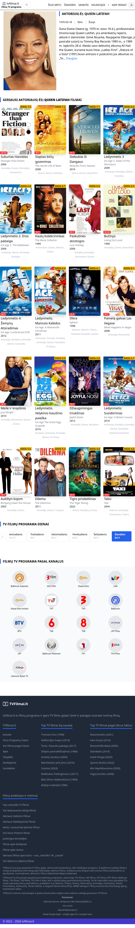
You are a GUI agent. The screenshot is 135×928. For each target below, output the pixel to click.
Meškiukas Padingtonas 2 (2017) (59, 774)
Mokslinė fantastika (80, 334)
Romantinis (15, 172)
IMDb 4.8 (94, 448)
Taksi (107, 499)
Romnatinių (86, 883)
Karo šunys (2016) (100, 740)
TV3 (83, 608)
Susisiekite (9, 768)
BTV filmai (112, 877)
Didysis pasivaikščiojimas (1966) (59, 751)
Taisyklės (8, 757)
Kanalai (7, 734)
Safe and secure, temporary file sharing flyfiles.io (67, 901)
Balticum (115, 608)
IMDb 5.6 (25, 448)
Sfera (73, 318)
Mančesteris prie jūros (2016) (58, 762)
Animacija (109, 171)
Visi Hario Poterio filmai (16, 833)
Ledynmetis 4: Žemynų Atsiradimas (11, 323)
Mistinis (60, 247)
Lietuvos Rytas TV (19, 676)
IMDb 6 (26, 358)
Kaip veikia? (119, 4)
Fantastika (24, 168)
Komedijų (97, 883)
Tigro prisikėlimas (83, 499)
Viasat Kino (83, 586)
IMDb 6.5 (129, 186)
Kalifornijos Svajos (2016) (55, 740)
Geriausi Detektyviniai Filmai (19, 821)
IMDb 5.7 (129, 358)
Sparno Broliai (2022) (102, 762)
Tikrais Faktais (35, 886)
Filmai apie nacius (13, 849)
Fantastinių (109, 883)
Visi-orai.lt (67, 905)
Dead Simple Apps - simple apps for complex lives (67, 914)
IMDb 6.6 (94, 186)
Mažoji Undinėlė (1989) (54, 785)
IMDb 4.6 (129, 448)
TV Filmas (50, 346)
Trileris (50, 251)
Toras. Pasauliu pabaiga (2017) (58, 745)
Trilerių (67, 883)
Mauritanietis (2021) (101, 734)
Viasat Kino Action (19, 608)
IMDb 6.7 (60, 186)
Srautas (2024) (49, 768)
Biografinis (92, 173)
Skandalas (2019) (100, 751)
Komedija (5, 168)
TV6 (51, 631)
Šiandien (70, 4)
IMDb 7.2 (60, 106)
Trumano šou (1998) (52, 734)
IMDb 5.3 (60, 448)
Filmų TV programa (11, 7)
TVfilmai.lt (8, 867)
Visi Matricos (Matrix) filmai (18, 861)
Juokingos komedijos (15, 838)
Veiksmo (76, 329)
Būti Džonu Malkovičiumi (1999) (59, 779)
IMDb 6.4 (60, 268)
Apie (5, 751)
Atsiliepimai (9, 762)
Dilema (40, 499)
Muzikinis (93, 424)
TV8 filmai (25, 880)
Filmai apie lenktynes (15, 844)
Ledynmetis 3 (114, 157)
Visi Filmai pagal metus (16, 745)
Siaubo (95, 334)
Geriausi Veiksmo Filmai (16, 816)
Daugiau (71, 58)
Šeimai (49, 173)
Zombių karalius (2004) (54, 757)
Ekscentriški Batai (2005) (104, 745)
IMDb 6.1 (94, 268)
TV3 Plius (115, 653)
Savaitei (83, 4)
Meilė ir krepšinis (13, 408)
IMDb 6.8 (25, 186)
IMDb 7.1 (94, 106)
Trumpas (50, 338)
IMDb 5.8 (94, 358)
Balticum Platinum (51, 653)
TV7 (51, 608)
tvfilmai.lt (9, 715)
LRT (19, 653)
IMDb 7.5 (25, 106)
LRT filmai (101, 877)
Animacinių (21, 886)
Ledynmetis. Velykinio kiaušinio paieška (48, 413)
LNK (116, 586)
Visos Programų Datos (15, 740)
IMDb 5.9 (60, 358)
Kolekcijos (98, 4)
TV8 (83, 631)
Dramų (75, 883)
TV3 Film (35, 880)
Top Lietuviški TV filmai (16, 804)
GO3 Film (51, 586)
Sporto (27, 419)
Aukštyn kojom (12, 499)
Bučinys (109, 236)
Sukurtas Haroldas (14, 157)
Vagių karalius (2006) (102, 774)
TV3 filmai (79, 877)
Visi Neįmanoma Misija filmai (19, 810)
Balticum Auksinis (19, 586)
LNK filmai (90, 877)
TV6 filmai (14, 880)
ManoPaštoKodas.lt (67, 910)
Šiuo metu (54, 4)
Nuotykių (57, 173)
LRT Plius (115, 631)
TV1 (83, 653)
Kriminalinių (9, 886)
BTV (19, 631)
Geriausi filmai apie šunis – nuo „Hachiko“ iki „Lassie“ (33, 855)
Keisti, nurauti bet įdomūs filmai (21, 827)
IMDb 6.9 (129, 106)
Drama (15, 168)
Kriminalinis (41, 247)
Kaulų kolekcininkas (49, 236)
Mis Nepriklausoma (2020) (105, 768)
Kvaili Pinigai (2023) (101, 757)
